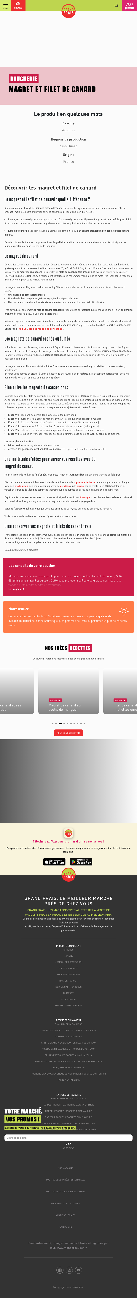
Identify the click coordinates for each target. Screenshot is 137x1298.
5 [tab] (69, 724)
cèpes (80, 485)
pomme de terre (85, 482)
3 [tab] (60, 724)
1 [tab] (54, 724)
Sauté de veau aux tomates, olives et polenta (68, 1030)
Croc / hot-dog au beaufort (68, 1067)
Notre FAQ (68, 1148)
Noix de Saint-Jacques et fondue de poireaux (68, 1048)
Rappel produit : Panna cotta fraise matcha (68, 1123)
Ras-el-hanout (68, 980)
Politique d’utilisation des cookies (65, 1191)
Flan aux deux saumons (68, 1024)
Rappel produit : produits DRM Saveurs (68, 1117)
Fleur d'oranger (68, 968)
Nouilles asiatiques (68, 974)
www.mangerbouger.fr (72, 1248)
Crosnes (68, 949)
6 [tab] (72, 724)
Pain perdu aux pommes (68, 1036)
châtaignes (21, 485)
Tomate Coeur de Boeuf (68, 1005)
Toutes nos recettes (69, 733)
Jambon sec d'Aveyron (68, 961)
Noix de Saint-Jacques (68, 986)
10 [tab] (85, 724)
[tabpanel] (68, 690)
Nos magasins (65, 1168)
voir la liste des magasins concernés (40, 328)
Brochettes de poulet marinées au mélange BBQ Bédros (68, 1061)
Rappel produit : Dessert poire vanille (68, 1110)
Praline (68, 955)
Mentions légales (65, 1215)
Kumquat (68, 992)
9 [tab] (82, 724)
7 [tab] (75, 724)
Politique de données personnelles (65, 1179)
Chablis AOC (68, 999)
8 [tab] (79, 724)
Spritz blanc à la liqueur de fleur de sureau (68, 1042)
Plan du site (65, 1226)
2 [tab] (57, 724)
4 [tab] (65, 724)
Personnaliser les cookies (65, 1203)
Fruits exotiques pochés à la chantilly (68, 1055)
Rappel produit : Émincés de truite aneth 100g (68, 1129)
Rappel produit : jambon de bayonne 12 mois (68, 1104)
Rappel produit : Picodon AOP (68, 1098)
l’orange (85, 497)
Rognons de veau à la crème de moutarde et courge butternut (68, 1073)
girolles (65, 485)
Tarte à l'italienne (68, 1079)
